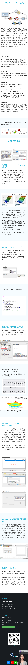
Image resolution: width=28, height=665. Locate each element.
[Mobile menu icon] (24, 2)
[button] (8, 627)
